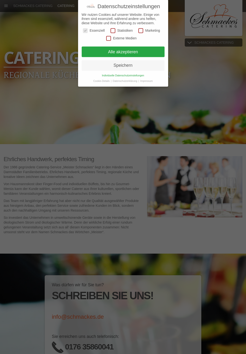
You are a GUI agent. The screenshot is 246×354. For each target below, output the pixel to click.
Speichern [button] (123, 62)
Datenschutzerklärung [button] (125, 78)
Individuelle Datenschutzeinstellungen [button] (123, 72)
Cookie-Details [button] (101, 78)
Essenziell (94, 28)
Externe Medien (121, 35)
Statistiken (122, 28)
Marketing (149, 28)
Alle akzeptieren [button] (123, 49)
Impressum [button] (146, 78)
